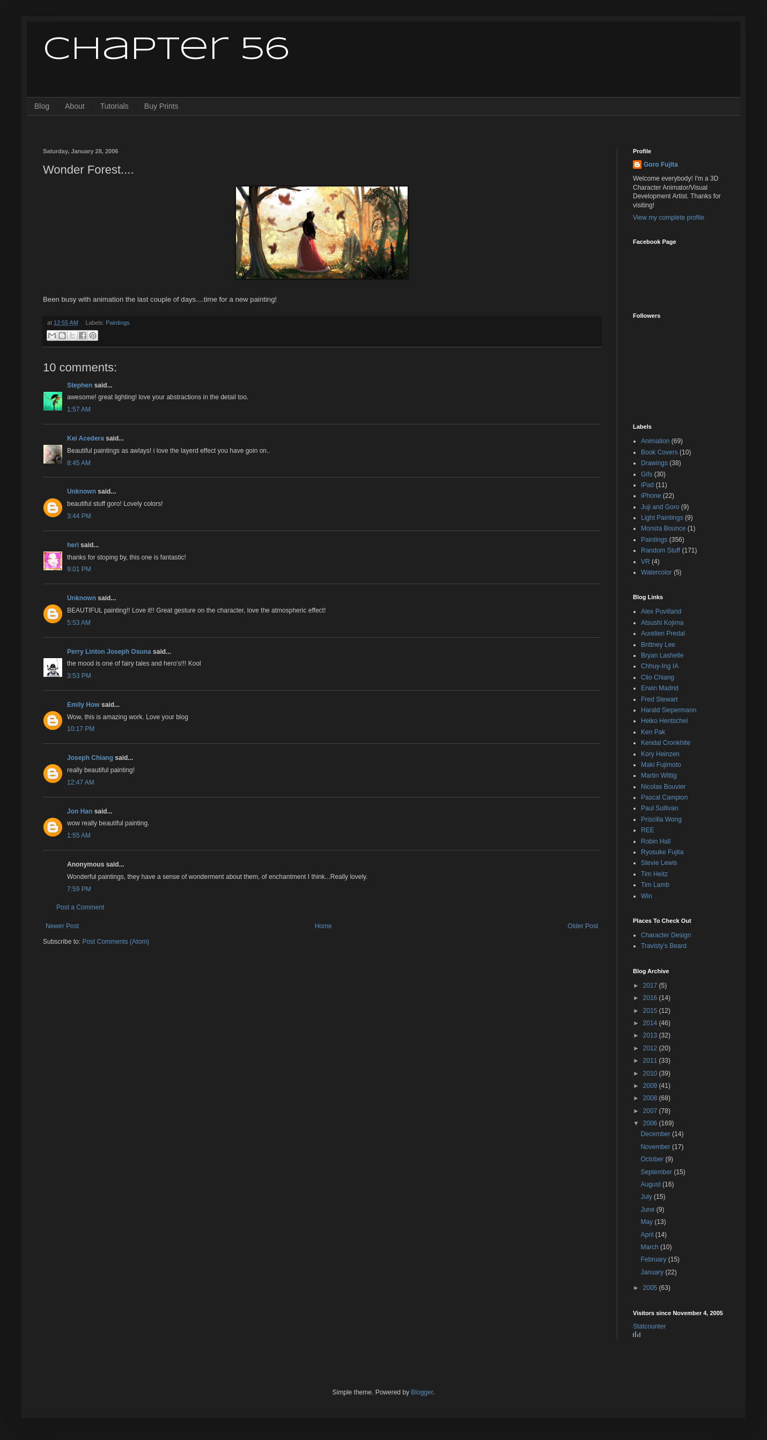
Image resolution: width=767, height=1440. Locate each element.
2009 (651, 1086)
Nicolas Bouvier (663, 786)
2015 (651, 1010)
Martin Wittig (659, 775)
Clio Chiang (657, 677)
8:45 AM (79, 463)
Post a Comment (80, 907)
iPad (647, 485)
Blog (41, 106)
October (652, 1159)
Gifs (646, 474)
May (647, 1222)
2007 (651, 1111)
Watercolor (656, 572)
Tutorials (114, 106)
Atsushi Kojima (662, 622)
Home (323, 926)
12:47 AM (80, 782)
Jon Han (79, 811)
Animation (655, 441)
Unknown (81, 491)
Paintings (117, 322)
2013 (651, 1035)
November (656, 1147)
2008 (651, 1098)
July (647, 1196)
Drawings (654, 463)
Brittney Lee (658, 644)
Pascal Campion (664, 797)
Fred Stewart (659, 699)
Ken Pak (653, 732)
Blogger (422, 1392)
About (75, 106)
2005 (651, 1288)
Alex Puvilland (661, 611)
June (648, 1209)
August (651, 1184)
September (657, 1172)
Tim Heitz (654, 874)
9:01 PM (79, 569)
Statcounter (649, 1326)
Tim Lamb (655, 885)
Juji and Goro (660, 507)
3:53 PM (79, 676)
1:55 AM (79, 835)
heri (73, 545)
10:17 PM (80, 729)
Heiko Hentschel (664, 721)
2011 (651, 1060)
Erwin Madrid (659, 688)
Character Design (666, 935)
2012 (651, 1048)
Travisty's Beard (664, 946)
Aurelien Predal (663, 633)
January (652, 1272)
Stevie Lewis (659, 863)
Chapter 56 (166, 49)
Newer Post (62, 926)
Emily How (83, 704)
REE (647, 830)
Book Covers (659, 452)
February (654, 1259)
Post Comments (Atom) (115, 941)
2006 (651, 1123)
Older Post (582, 926)
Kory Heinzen (660, 754)
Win (646, 896)
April (647, 1234)
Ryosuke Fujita (662, 852)
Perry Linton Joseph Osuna (109, 651)
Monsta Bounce (663, 528)
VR (645, 561)
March (650, 1247)
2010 (651, 1073)
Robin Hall (655, 841)
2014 (651, 1023)
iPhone (651, 495)
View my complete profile (668, 217)
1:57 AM (79, 409)
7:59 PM (79, 889)
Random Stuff (660, 550)
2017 (651, 985)
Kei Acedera (85, 438)
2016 (651, 998)
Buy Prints (161, 106)
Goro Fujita (661, 164)
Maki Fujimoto (661, 765)
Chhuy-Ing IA (659, 666)
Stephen (79, 385)
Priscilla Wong (661, 819)
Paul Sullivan (659, 808)
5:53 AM (79, 622)
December (656, 1134)
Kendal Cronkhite (665, 743)
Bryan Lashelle (662, 655)
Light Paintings (662, 517)
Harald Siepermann (668, 710)
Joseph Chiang (90, 758)
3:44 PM (79, 516)
